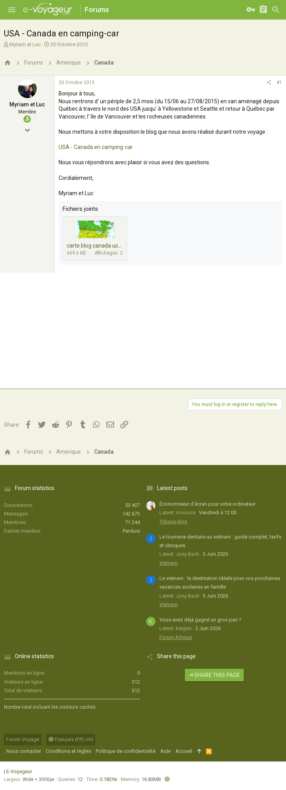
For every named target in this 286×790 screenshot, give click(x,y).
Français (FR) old (70, 739)
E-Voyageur (19, 771)
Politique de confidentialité (126, 751)
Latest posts (172, 488)
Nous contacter (23, 751)
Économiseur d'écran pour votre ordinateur (207, 504)
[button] (12, 9)
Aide (165, 751)
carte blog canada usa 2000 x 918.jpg (112, 245)
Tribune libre (173, 521)
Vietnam (168, 563)
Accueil (183, 751)
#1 (279, 82)
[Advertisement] (143, 333)
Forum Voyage (22, 739)
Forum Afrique (175, 637)
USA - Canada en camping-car (96, 147)
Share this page (214, 675)
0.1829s (108, 779)
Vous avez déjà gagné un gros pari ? (200, 620)
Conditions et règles (68, 751)
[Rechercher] (276, 10)
